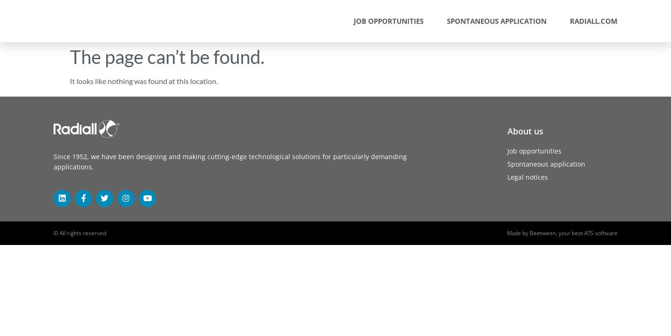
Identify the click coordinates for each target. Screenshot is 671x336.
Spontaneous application (497, 21)
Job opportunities (389, 21)
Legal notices (527, 177)
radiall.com (593, 21)
